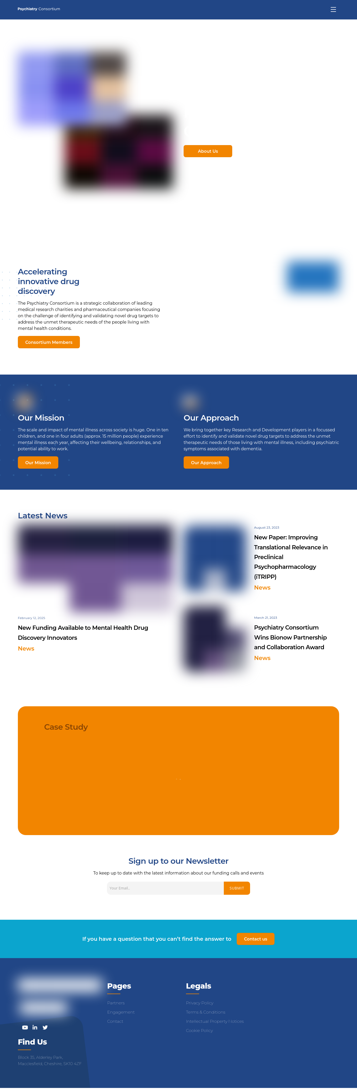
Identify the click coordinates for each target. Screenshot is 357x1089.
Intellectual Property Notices (215, 1021)
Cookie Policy (199, 1031)
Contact (115, 1021)
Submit (237, 888)
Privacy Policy (199, 1003)
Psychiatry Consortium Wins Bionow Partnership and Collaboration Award (290, 637)
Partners (116, 1003)
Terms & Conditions (205, 1012)
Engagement (121, 1012)
